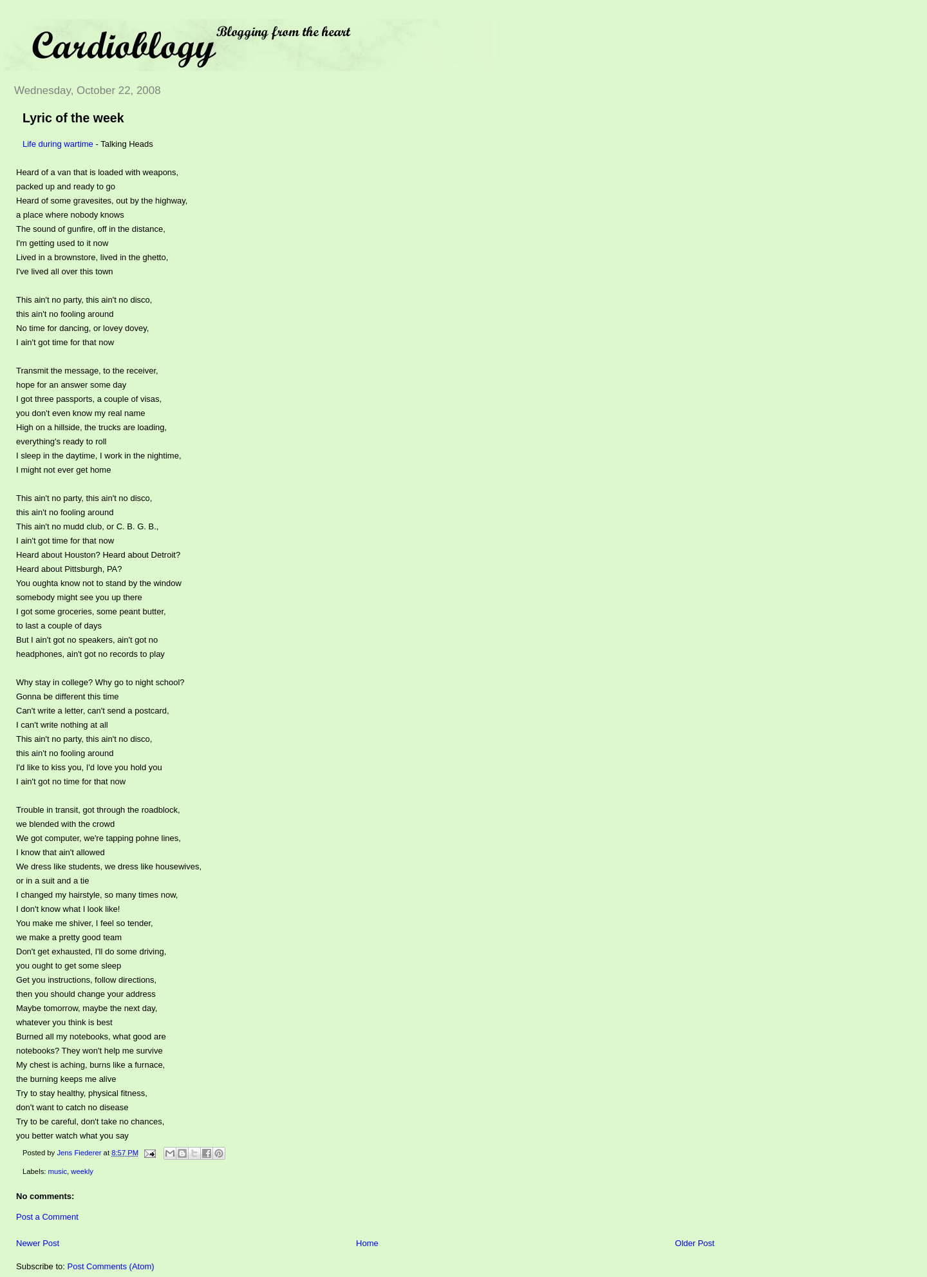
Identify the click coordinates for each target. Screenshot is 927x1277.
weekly (82, 1171)
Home (367, 1243)
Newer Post (37, 1243)
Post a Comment (47, 1217)
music (58, 1171)
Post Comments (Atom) (111, 1266)
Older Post (695, 1243)
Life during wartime (58, 144)
